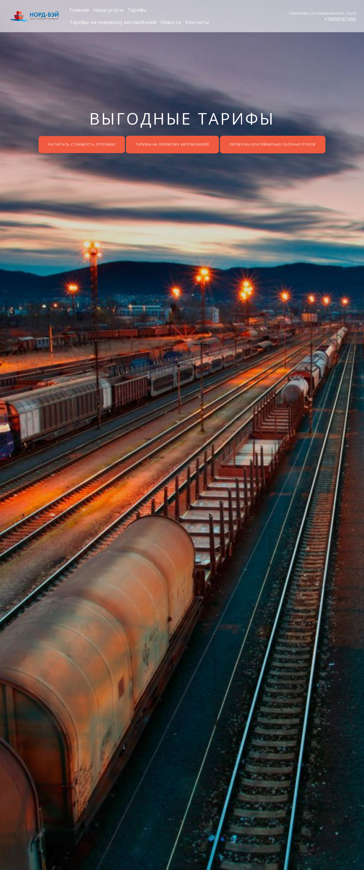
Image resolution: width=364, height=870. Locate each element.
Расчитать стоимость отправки (81, 144)
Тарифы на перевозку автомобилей (112, 22)
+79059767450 (340, 19)
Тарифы (137, 10)
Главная (79, 10)
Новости (171, 22)
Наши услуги (108, 10)
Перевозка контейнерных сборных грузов (273, 144)
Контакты (197, 22)
